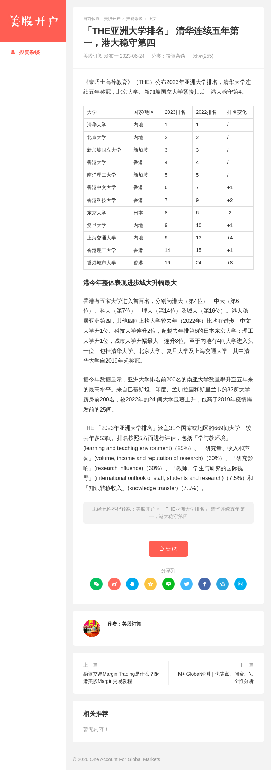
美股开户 (33, 21)
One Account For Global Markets (125, 759)
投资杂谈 (25, 52)
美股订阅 (131, 624)
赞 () (168, 548)
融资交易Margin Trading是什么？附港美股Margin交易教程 (121, 677)
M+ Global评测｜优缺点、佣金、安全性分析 (216, 677)
